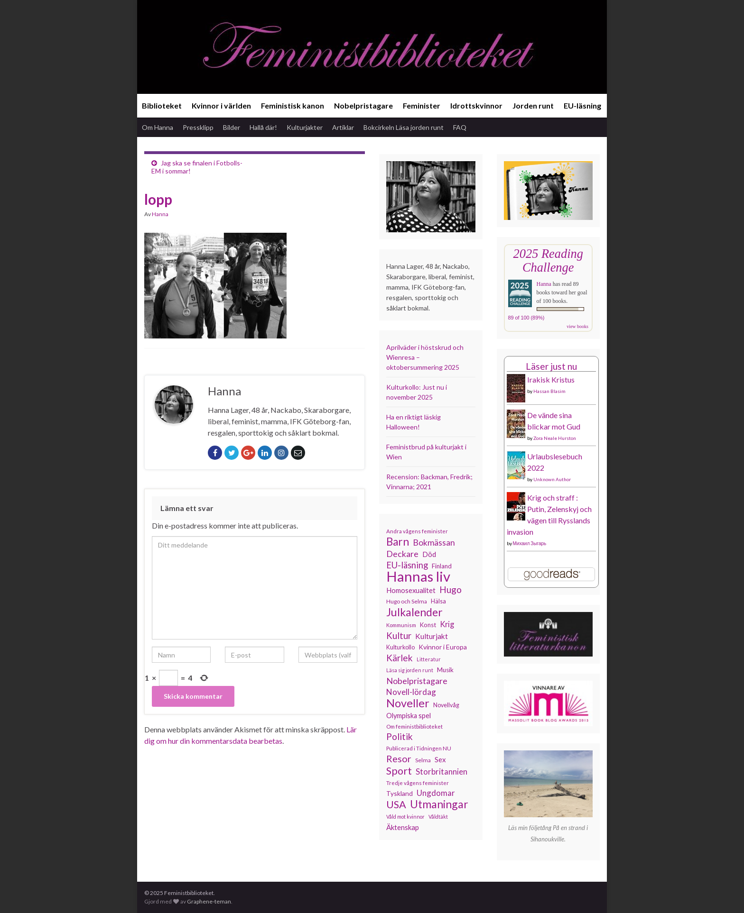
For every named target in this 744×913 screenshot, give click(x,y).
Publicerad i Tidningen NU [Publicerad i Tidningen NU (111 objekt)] (418, 748)
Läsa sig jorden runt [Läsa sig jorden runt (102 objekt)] (409, 670)
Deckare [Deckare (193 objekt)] (402, 553)
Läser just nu (551, 366)
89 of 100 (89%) (526, 317)
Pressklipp (198, 127)
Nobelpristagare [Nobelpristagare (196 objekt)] (416, 681)
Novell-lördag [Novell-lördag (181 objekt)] (411, 692)
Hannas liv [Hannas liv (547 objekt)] (418, 576)
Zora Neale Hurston (554, 438)
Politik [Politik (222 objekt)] (399, 736)
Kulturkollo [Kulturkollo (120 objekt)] (400, 647)
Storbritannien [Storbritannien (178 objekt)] (441, 771)
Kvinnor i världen (221, 105)
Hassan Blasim (549, 391)
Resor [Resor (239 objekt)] (398, 758)
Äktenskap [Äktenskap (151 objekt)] (402, 827)
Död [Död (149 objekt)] (429, 554)
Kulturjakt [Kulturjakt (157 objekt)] (431, 636)
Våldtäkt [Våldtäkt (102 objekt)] (438, 816)
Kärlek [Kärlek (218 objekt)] (399, 658)
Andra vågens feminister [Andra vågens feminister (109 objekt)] (417, 531)
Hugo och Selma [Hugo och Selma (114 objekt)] (406, 601)
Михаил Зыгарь (530, 543)
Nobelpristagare (363, 105)
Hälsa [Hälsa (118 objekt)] (438, 601)
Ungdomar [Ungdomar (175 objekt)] (436, 793)
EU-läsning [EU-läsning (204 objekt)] (407, 565)
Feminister (421, 105)
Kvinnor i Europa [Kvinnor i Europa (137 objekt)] (442, 647)
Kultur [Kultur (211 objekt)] (398, 635)
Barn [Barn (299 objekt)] (397, 542)
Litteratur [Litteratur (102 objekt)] (429, 659)
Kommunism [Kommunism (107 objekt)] (401, 625)
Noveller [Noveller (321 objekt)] (407, 703)
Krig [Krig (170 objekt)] (447, 624)
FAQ (459, 127)
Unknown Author (552, 479)
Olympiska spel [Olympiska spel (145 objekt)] (408, 716)
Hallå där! (263, 127)
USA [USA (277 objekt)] (396, 804)
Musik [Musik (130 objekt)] (445, 670)
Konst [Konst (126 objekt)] (428, 625)
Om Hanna (157, 127)
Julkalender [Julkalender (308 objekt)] (414, 612)
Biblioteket (162, 105)
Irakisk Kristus (551, 379)
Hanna (160, 214)
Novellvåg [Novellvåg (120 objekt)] (446, 705)
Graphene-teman (209, 901)
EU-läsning (582, 105)
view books (577, 326)
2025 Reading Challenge (548, 260)
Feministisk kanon (292, 105)
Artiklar (343, 127)
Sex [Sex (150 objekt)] (440, 759)
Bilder (231, 127)
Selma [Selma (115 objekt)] (423, 760)
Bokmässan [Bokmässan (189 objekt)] (434, 543)
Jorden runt (533, 105)
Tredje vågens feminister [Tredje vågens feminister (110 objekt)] (417, 782)
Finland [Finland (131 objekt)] (442, 566)
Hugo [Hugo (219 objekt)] (450, 589)
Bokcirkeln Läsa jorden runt (403, 127)
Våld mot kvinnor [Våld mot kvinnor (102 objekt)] (405, 816)
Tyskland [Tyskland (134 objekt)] (399, 793)
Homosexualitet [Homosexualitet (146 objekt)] (411, 590)
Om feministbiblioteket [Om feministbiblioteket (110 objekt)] (414, 726)
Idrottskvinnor (476, 105)
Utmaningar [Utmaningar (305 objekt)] (439, 804)
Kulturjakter (305, 127)
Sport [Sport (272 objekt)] (399, 771)
